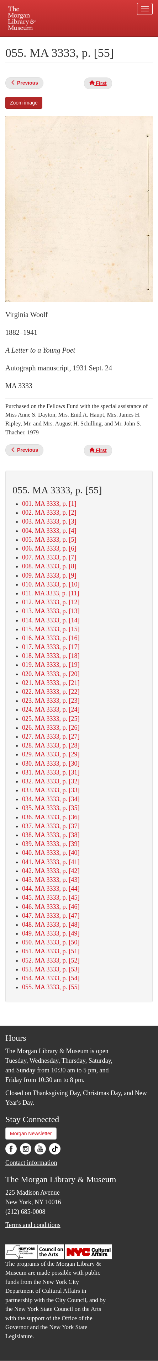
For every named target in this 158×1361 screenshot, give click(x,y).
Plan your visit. (20, 41)
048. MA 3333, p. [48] (51, 924)
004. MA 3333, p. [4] (49, 530)
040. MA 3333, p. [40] (51, 852)
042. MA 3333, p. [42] (51, 870)
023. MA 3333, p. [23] (51, 700)
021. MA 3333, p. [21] (51, 682)
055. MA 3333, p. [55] (51, 987)
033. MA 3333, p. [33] (51, 790)
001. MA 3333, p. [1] (49, 503)
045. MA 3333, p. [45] (51, 897)
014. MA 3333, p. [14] (51, 620)
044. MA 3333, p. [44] (51, 888)
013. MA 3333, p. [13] (51, 611)
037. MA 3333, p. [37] (51, 826)
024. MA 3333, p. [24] (51, 709)
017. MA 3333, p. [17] (51, 646)
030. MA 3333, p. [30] (51, 763)
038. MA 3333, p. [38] (51, 834)
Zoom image (24, 103)
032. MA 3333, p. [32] (51, 781)
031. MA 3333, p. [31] (51, 772)
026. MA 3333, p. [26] (51, 727)
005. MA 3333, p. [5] (49, 539)
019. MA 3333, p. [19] (51, 664)
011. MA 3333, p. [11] (50, 593)
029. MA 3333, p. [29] (51, 754)
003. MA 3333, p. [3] (49, 521)
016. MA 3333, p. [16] (51, 638)
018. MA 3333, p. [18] (51, 655)
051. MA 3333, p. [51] (51, 951)
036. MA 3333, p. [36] (51, 817)
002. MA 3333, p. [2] (49, 512)
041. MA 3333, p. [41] (51, 862)
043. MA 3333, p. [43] (51, 879)
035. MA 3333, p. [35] (51, 807)
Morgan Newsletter (31, 1133)
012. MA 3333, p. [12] (51, 602)
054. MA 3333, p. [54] (51, 978)
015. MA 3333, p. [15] (51, 629)
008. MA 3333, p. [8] (49, 566)
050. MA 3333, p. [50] (51, 942)
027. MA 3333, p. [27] (51, 736)
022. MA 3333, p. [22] (51, 691)
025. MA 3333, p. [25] (51, 718)
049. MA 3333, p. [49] (51, 933)
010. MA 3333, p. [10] (51, 584)
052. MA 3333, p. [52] (51, 960)
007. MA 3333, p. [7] (49, 557)
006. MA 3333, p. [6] (49, 548)
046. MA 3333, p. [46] (51, 906)
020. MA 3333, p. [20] (51, 673)
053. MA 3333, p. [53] (51, 969)
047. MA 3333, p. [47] (51, 915)
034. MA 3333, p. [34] (51, 799)
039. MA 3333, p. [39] (51, 843)
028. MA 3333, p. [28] (51, 745)
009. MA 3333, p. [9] (49, 575)
